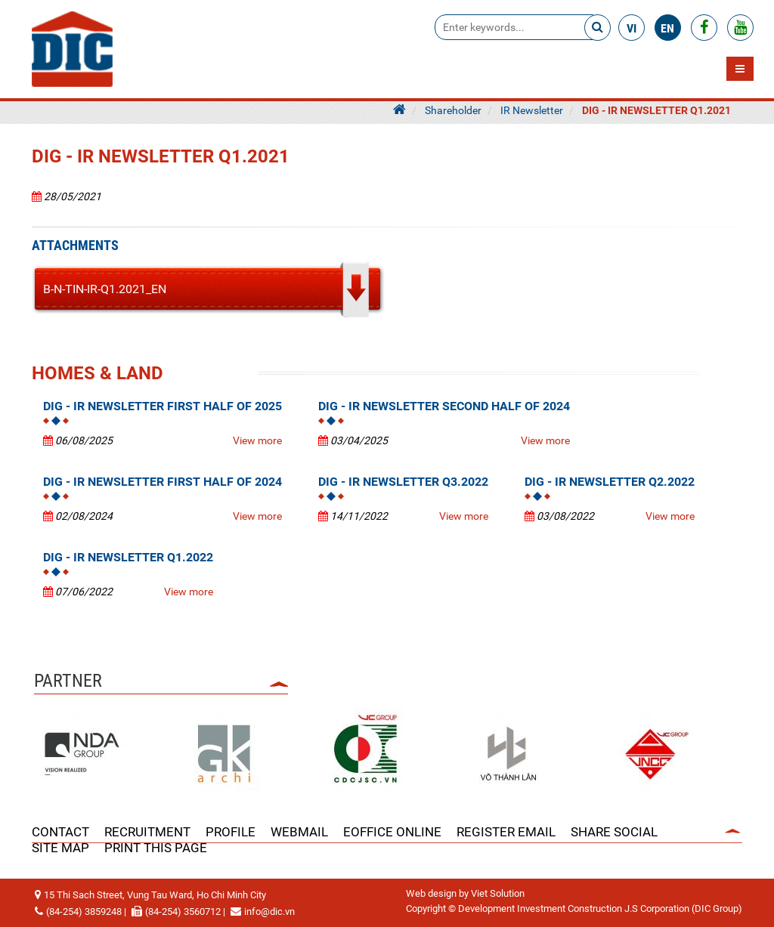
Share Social (614, 831)
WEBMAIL (299, 831)
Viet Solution (498, 893)
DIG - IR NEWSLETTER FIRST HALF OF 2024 (162, 481)
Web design (431, 893)
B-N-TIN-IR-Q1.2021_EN (104, 289)
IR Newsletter (531, 110)
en (667, 28)
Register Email (506, 831)
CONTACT (60, 831)
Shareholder (453, 110)
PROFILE (230, 831)
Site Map (60, 847)
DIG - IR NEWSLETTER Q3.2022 (403, 481)
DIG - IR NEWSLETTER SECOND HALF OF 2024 (444, 406)
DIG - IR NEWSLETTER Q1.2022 (128, 557)
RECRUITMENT (147, 831)
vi (631, 28)
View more (257, 440)
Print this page (155, 847)
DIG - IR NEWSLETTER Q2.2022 (610, 481)
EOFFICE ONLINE (392, 831)
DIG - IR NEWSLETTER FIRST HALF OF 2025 (162, 406)
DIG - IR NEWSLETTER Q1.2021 (656, 110)
